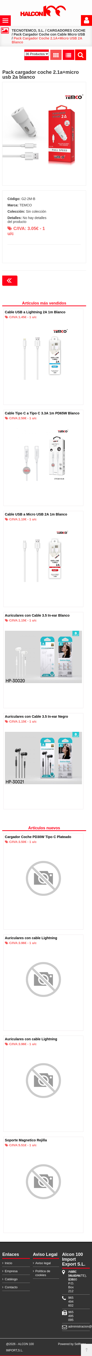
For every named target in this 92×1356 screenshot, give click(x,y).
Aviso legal (43, 1263)
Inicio (8, 1263)
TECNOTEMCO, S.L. (28, 30)
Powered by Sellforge (72, 1344)
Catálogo (11, 1279)
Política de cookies (42, 1273)
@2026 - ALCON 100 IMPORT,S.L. (20, 1347)
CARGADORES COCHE (66, 30)
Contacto (11, 1287)
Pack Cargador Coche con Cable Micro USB (49, 34)
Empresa (11, 1271)
